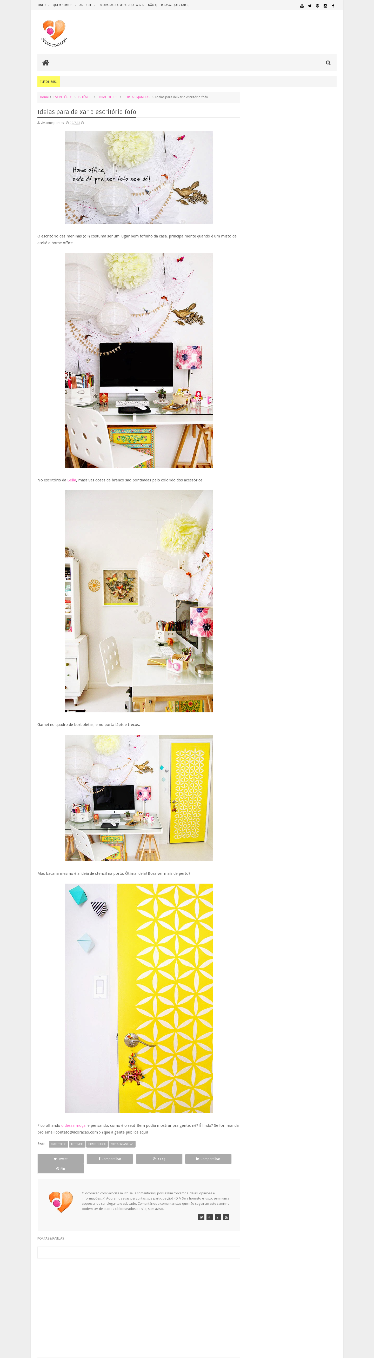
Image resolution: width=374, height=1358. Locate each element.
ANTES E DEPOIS (291, 769)
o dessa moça (73, 1125)
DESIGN (295, 779)
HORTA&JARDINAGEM (320, 798)
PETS (298, 827)
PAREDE (254, 827)
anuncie (85, 5)
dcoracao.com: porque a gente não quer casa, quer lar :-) (143, 5)
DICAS (298, 785)
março (261, 610)
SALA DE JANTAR (300, 842)
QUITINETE (288, 837)
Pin (215, 1159)
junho (260, 590)
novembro (264, 471)
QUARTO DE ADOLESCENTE (300, 832)
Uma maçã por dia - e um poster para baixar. (289, 569)
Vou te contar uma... (270, 536)
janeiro (261, 623)
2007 (256, 664)
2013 (256, 459)
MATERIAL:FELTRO (260, 817)
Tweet (56, 1159)
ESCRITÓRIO (63, 97)
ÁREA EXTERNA (311, 847)
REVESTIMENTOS (259, 842)
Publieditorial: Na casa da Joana (278, 510)
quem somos (62, 5)
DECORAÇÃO (321, 774)
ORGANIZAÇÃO (323, 821)
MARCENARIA (326, 803)
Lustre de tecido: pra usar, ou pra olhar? (285, 576)
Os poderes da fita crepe (274, 503)
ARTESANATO (257, 775)
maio (260, 597)
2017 (256, 432)
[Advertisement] (136, 1291)
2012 (256, 631)
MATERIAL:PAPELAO (260, 822)
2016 (256, 439)
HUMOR (252, 803)
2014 (256, 452)
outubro (262, 478)
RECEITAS (309, 837)
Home (44, 97)
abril (260, 604)
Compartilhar (96, 1159)
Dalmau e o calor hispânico (275, 556)
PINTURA (312, 827)
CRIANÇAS (286, 774)
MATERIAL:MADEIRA (290, 817)
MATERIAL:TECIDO (291, 821)
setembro (263, 484)
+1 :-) (136, 1159)
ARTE (332, 769)
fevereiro (263, 617)
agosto (262, 491)
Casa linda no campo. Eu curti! (277, 562)
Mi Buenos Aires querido (273, 582)
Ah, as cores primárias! (272, 529)
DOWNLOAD (325, 785)
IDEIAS (273, 803)
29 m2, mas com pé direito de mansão (283, 549)
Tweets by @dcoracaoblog (267, 889)
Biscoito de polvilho (270, 543)
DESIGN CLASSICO (265, 785)
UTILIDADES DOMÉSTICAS (262, 847)
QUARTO (272, 832)
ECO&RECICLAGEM (263, 791)
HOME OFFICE (108, 97)
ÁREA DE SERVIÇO (289, 847)
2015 (256, 445)
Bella (71, 480)
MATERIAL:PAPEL (321, 816)
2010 (256, 645)
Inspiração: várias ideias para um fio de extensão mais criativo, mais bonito (302, 339)
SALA (279, 842)
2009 (256, 651)
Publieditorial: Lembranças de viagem (283, 523)
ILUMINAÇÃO (297, 803)
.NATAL (253, 768)
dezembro (264, 464)
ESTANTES (313, 791)
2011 (256, 638)
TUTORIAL (326, 841)
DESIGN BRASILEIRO (320, 780)
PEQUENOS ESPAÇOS (278, 827)
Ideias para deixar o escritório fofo (281, 516)
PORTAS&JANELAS (137, 97)
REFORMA (329, 837)
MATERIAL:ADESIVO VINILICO (270, 808)
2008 (256, 658)
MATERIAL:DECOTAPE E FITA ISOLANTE (306, 812)
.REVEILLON (269, 768)
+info (41, 5)
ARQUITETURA (316, 769)
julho (260, 497)
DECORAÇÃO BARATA (266, 779)
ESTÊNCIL (85, 97)
